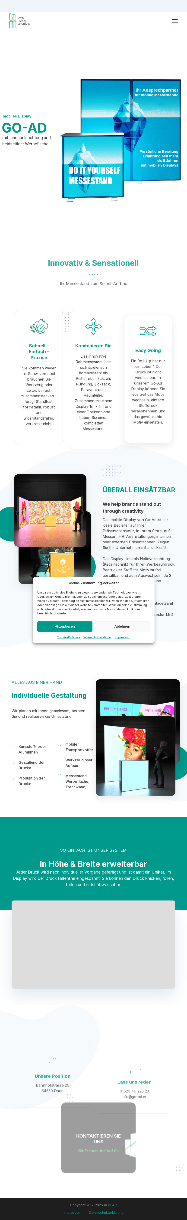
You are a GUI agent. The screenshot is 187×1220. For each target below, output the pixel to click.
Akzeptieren (65, 626)
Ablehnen (122, 626)
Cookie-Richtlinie (68, 637)
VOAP (112, 1205)
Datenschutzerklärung (98, 637)
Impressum (122, 637)
